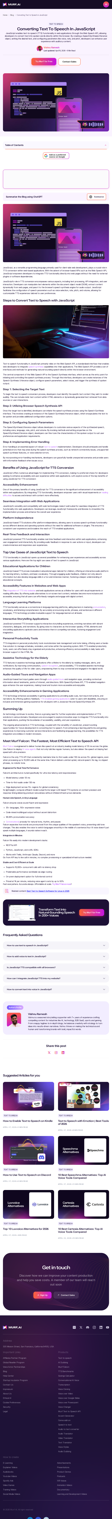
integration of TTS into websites (21, 590)
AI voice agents (29, 749)
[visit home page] (11, 4)
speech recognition (49, 665)
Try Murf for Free (91, 912)
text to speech (50, 447)
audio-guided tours (56, 679)
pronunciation (99, 607)
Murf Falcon (8, 746)
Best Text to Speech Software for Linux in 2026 (48, 891)
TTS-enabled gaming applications (55, 699)
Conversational (12, 821)
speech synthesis (35, 366)
